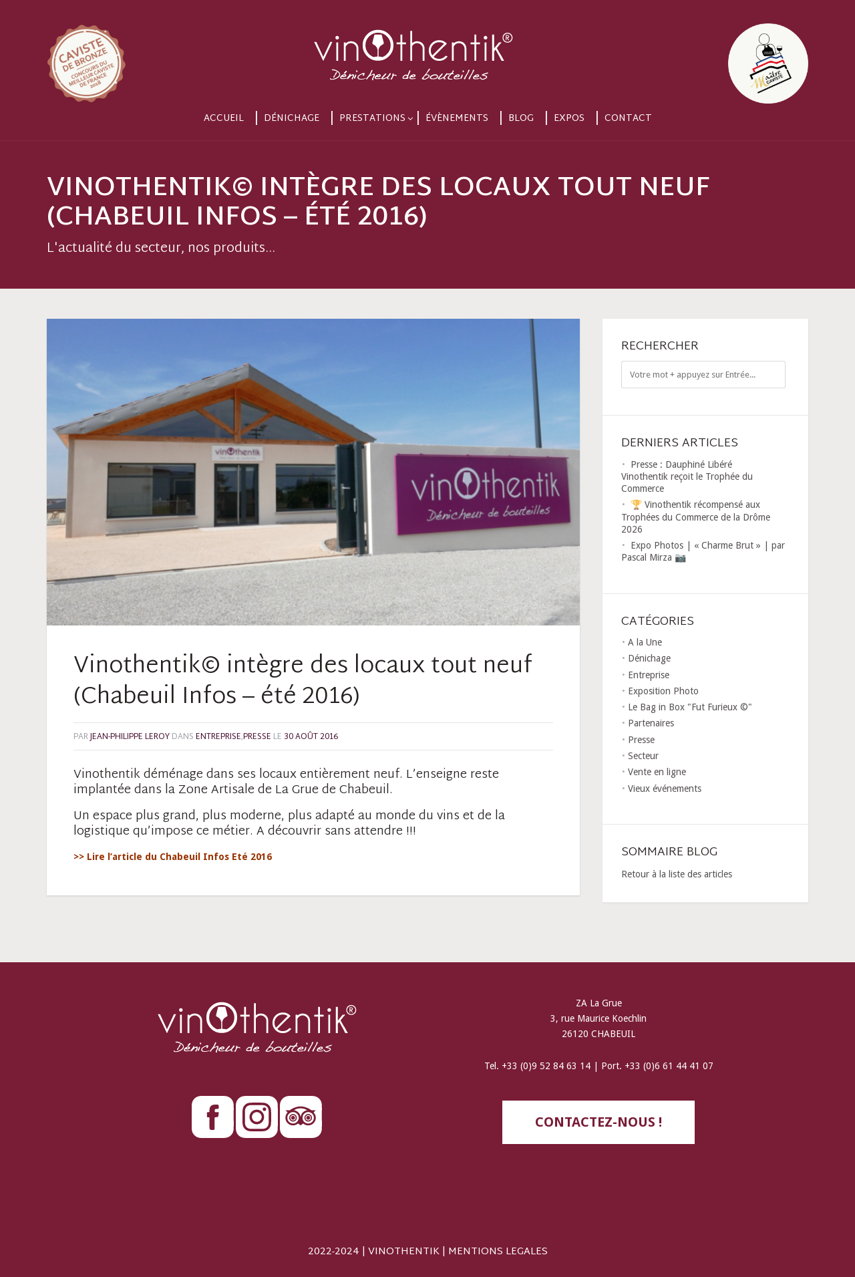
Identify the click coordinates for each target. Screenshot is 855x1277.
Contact (628, 118)
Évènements (456, 118)
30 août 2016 (311, 737)
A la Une (645, 642)
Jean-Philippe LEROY (130, 737)
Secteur (643, 755)
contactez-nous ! (598, 1122)
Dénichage (291, 118)
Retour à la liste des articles (676, 874)
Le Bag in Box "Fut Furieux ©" (690, 707)
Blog (521, 118)
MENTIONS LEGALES (498, 1252)
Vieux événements (664, 788)
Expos (569, 118)
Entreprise (218, 737)
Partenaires (651, 723)
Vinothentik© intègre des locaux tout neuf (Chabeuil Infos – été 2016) (302, 682)
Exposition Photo (663, 691)
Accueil (224, 118)
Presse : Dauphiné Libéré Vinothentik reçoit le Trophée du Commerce (687, 476)
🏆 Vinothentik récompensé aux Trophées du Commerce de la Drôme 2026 (695, 516)
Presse (257, 737)
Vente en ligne (657, 771)
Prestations (372, 118)
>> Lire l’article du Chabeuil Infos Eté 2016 (172, 856)
